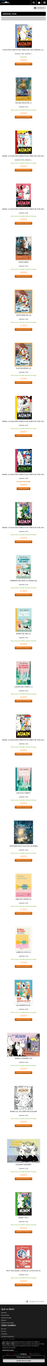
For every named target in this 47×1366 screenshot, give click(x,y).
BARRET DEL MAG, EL (23, 634)
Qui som (3, 1329)
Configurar (23, 1354)
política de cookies (8, 1350)
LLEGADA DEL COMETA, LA (23, 687)
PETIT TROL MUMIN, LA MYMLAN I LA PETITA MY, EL (23, 1271)
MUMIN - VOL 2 (23, 1218)
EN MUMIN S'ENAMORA (23, 1164)
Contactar (4, 1334)
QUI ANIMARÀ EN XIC (23, 1005)
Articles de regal (6, 1318)
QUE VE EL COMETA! (23, 793)
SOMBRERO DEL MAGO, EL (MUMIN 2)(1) (23, 581)
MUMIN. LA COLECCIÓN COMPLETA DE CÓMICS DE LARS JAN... (23, 156)
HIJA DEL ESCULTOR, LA (23, 103)
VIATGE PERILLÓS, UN (23, 315)
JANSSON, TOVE (23, 107)
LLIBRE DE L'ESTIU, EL (23, 952)
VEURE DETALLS (23, 488)
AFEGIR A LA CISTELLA (23, 64)
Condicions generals (7, 1336)
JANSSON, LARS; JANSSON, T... (23, 53)
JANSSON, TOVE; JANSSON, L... (23, 160)
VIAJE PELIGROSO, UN (23, 368)
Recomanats (5, 1315)
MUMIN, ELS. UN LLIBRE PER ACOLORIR (23, 1111)
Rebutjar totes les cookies (24, 1357)
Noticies (3, 1320)
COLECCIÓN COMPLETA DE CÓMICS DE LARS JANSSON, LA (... (23, 50)
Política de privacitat (7, 1323)
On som (3, 1331)
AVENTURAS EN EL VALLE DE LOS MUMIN (23, 846)
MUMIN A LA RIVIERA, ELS (23, 1058)
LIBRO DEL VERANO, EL (24, 899)
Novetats (4, 1312)
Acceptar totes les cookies (23, 1360)
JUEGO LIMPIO (23, 262)
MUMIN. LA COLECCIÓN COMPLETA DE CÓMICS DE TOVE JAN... (23, 209)
